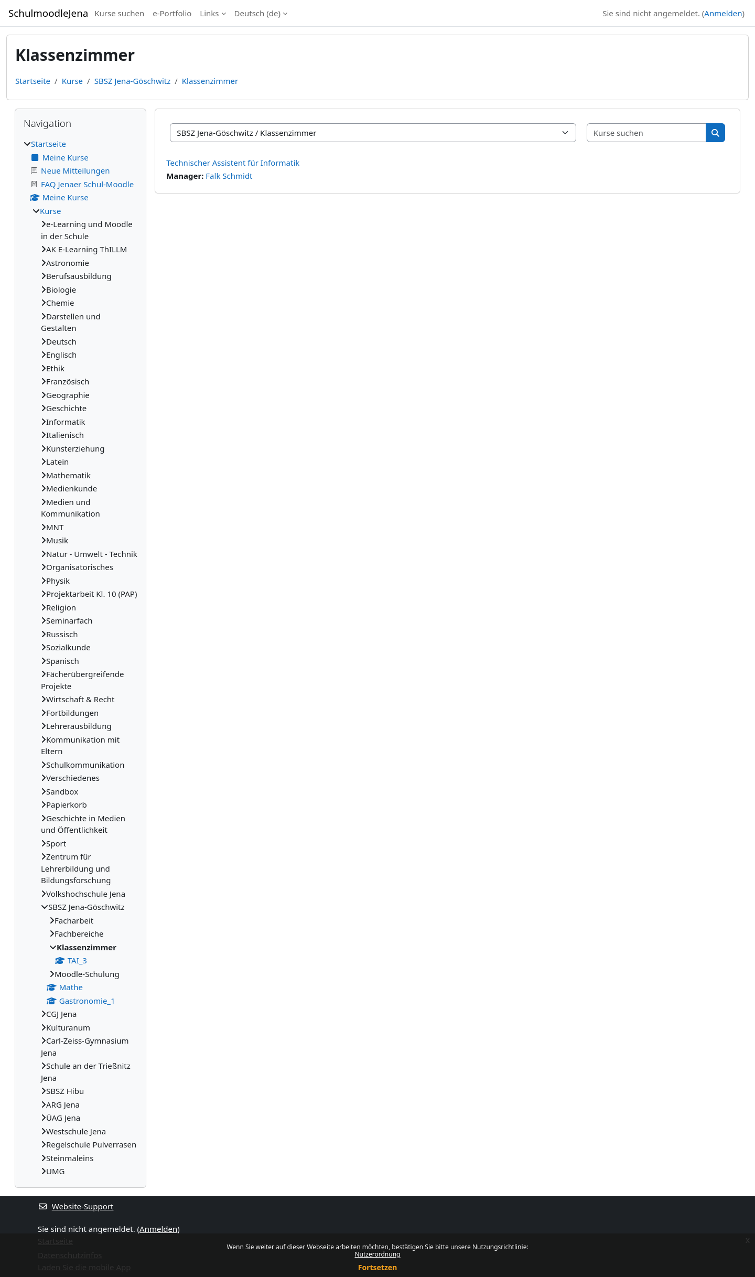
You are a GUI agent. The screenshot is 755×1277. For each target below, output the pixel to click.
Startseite (32, 81)
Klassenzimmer (210, 81)
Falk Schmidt (229, 175)
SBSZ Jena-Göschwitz (132, 81)
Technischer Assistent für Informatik (232, 162)
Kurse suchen (119, 13)
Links (209, 13)
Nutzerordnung (378, 1254)
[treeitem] (80, 657)
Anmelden (723, 13)
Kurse (72, 81)
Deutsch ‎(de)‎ (257, 13)
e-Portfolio (172, 13)
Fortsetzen (377, 1267)
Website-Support (76, 1206)
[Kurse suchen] (647, 133)
